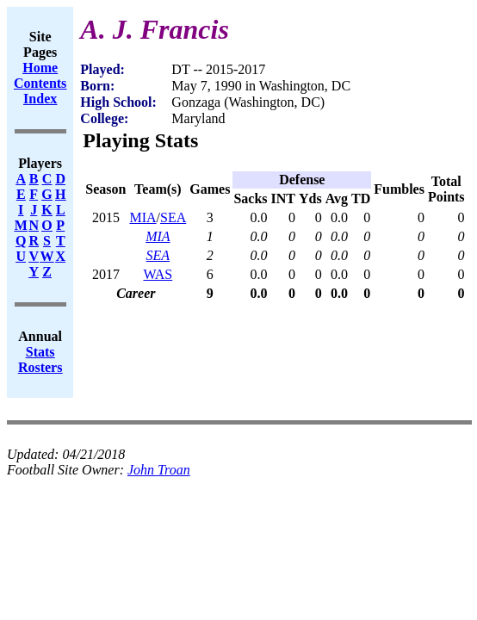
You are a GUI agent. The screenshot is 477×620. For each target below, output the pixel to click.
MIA (142, 217)
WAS (157, 274)
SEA (173, 217)
